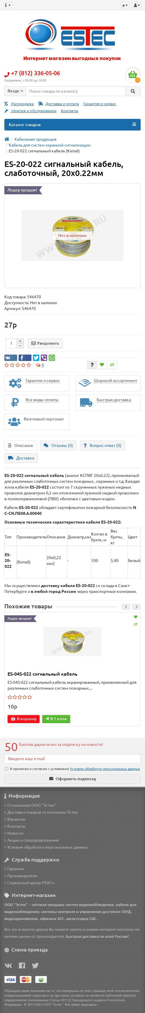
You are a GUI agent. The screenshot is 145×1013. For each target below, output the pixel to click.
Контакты (69, 111)
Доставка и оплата (58, 104)
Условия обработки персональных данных (46, 847)
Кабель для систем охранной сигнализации (50, 145)
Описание (20, 445)
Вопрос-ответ (102, 445)
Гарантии (14, 868)
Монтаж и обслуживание (30, 111)
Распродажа (19, 104)
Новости (13, 833)
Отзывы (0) (58, 445)
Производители (20, 875)
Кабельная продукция (35, 139)
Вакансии (14, 819)
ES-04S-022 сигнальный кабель (42, 673)
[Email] (72, 758)
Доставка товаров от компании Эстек (41, 812)
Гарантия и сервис (99, 104)
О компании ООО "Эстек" (30, 805)
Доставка (21, 458)
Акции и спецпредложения (31, 840)
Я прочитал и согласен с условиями (72, 769)
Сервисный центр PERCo (29, 882)
